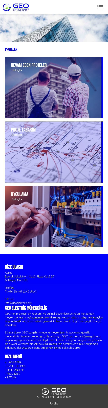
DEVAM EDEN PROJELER (29, 65)
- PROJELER (12, 373)
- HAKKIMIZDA (13, 362)
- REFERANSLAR (14, 369)
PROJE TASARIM (23, 130)
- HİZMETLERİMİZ (15, 366)
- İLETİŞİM (10, 377)
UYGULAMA (19, 194)
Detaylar (16, 70)
